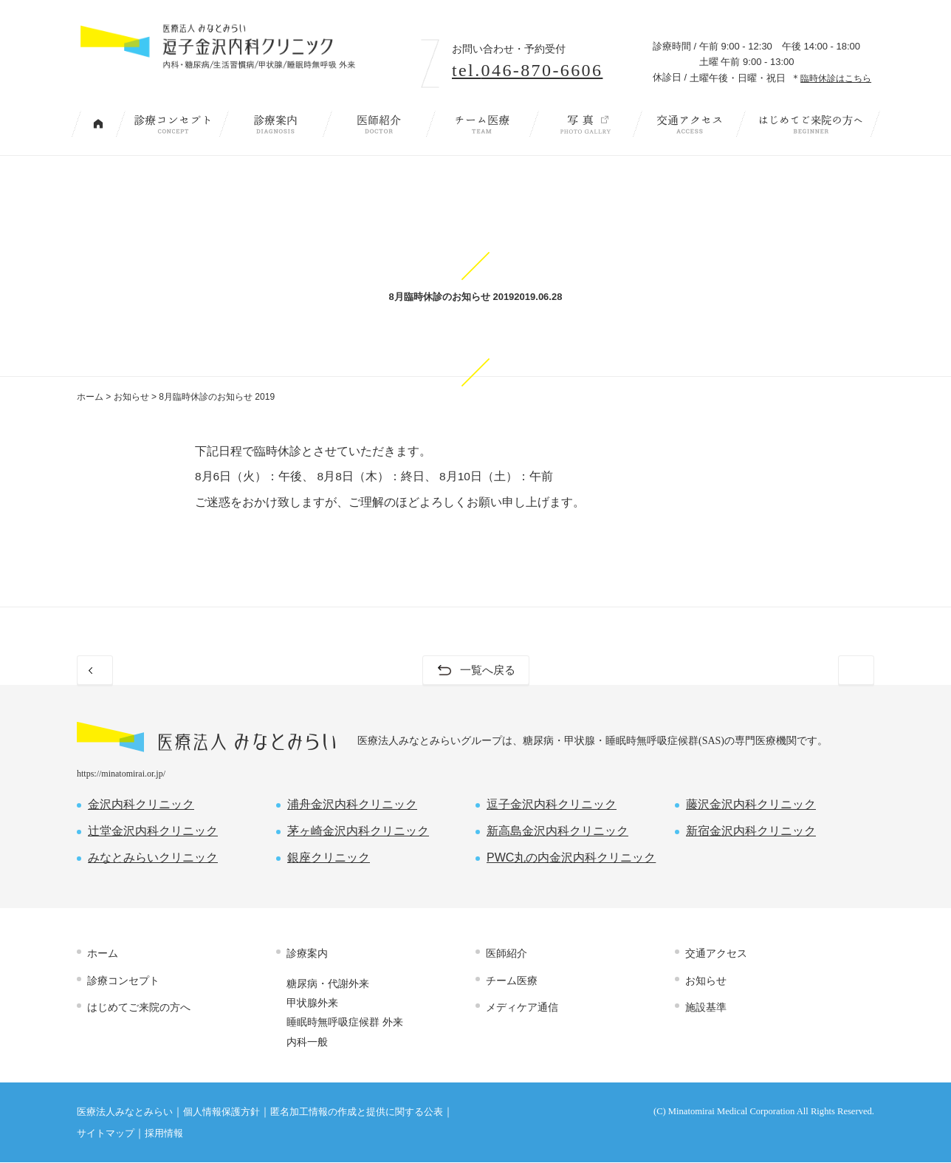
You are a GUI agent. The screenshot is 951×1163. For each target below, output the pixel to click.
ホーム (90, 397)
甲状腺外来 (312, 1003)
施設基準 (706, 1008)
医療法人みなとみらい (125, 1113)
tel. (527, 70)
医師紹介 (378, 124)
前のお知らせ (138, 670)
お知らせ (131, 397)
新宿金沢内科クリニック (751, 831)
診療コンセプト (172, 124)
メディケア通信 (522, 1008)
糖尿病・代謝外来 (327, 984)
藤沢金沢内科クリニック (751, 805)
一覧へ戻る (487, 670)
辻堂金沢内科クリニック (153, 831)
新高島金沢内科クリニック (557, 831)
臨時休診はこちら (835, 78)
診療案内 (275, 124)
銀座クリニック (328, 858)
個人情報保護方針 (221, 1113)
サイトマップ (105, 1134)
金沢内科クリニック (141, 805)
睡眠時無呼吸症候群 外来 (344, 1023)
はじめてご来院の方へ (811, 124)
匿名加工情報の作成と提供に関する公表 (356, 1113)
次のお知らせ (812, 670)
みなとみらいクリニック (153, 858)
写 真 (585, 124)
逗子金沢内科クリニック (552, 805)
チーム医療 (482, 124)
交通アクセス (688, 124)
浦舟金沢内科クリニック (352, 805)
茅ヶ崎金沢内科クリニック (358, 831)
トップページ (98, 124)
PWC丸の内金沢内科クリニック (571, 858)
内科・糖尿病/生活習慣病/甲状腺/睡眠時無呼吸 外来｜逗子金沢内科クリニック (241, 57)
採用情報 (164, 1134)
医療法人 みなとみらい (206, 738)
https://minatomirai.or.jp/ (121, 774)
